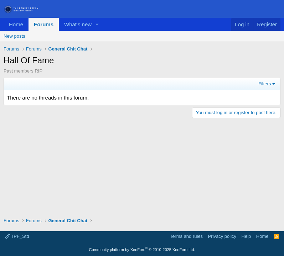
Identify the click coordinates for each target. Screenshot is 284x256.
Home (16, 24)
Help (246, 236)
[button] (97, 24)
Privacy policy (222, 236)
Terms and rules (186, 236)
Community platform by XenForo (142, 249)
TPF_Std (17, 236)
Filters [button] (264, 83)
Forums (43, 24)
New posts (14, 36)
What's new (78, 24)
